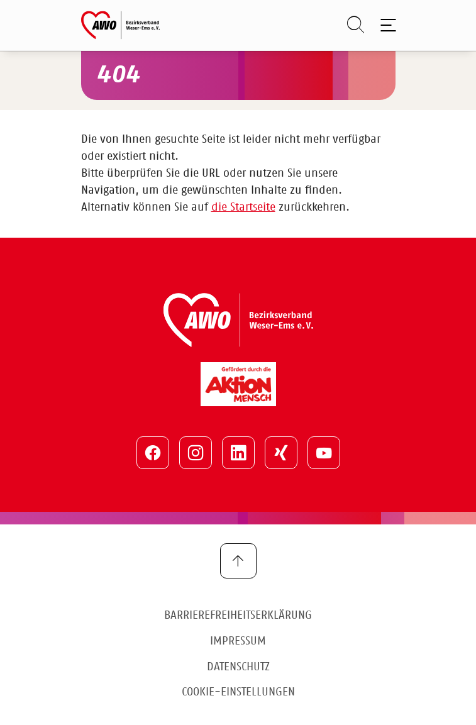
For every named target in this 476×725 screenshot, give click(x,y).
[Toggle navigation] (386, 25)
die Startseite (243, 207)
